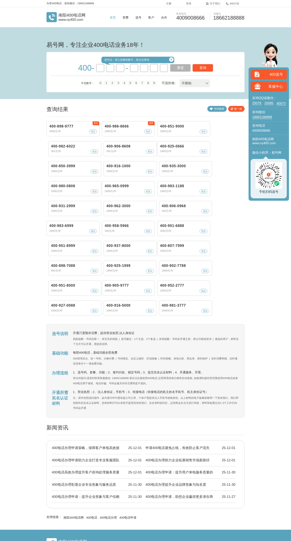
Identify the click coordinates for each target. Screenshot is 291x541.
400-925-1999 (141, 243)
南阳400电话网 (73, 487)
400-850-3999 (101, 158)
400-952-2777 (101, 271)
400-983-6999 (60, 215)
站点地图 (212, 513)
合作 (164, 17)
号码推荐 (212, 109)
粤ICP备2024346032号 (160, 524)
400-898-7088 (101, 243)
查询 (202, 68)
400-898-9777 (60, 130)
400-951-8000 (222, 243)
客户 (151, 17)
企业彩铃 (175, 513)
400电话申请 (128, 487)
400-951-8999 (181, 215)
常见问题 (156, 513)
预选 (74, 138)
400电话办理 (109, 487)
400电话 (92, 487)
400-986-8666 (101, 130)
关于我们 (211, 3)
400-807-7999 (60, 243)
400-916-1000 (141, 158)
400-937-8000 (222, 215)
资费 (125, 17)
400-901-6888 (141, 215)
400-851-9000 (141, 130)
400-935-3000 (181, 158)
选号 (138, 17)
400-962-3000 (181, 186)
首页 (113, 17)
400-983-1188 (101, 186)
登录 (187, 3)
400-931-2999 (141, 186)
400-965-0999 (60, 186)
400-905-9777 (60, 271)
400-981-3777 (222, 271)
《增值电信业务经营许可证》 (129, 524)
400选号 (276, 74)
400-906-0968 (222, 186)
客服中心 (275, 87)
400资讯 (138, 513)
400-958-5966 (101, 215)
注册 (168, 3)
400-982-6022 (181, 130)
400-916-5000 (181, 271)
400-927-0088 (141, 271)
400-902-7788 (181, 243)
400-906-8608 (222, 130)
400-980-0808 (222, 158)
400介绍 (231, 3)
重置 (180, 68)
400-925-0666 (60, 158)
